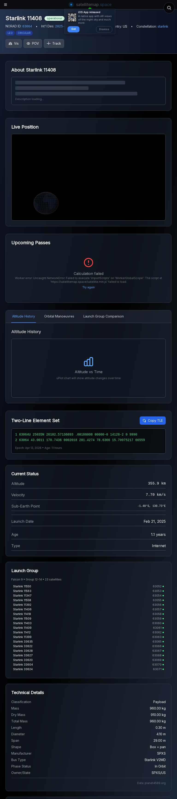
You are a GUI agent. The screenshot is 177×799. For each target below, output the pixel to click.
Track (54, 43)
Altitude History (23, 316)
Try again (88, 287)
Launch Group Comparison (103, 316)
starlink (163, 26)
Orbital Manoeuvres (59, 316)
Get (73, 29)
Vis (14, 43)
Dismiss (104, 29)
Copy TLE (152, 420)
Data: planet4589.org (151, 783)
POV (33, 43)
